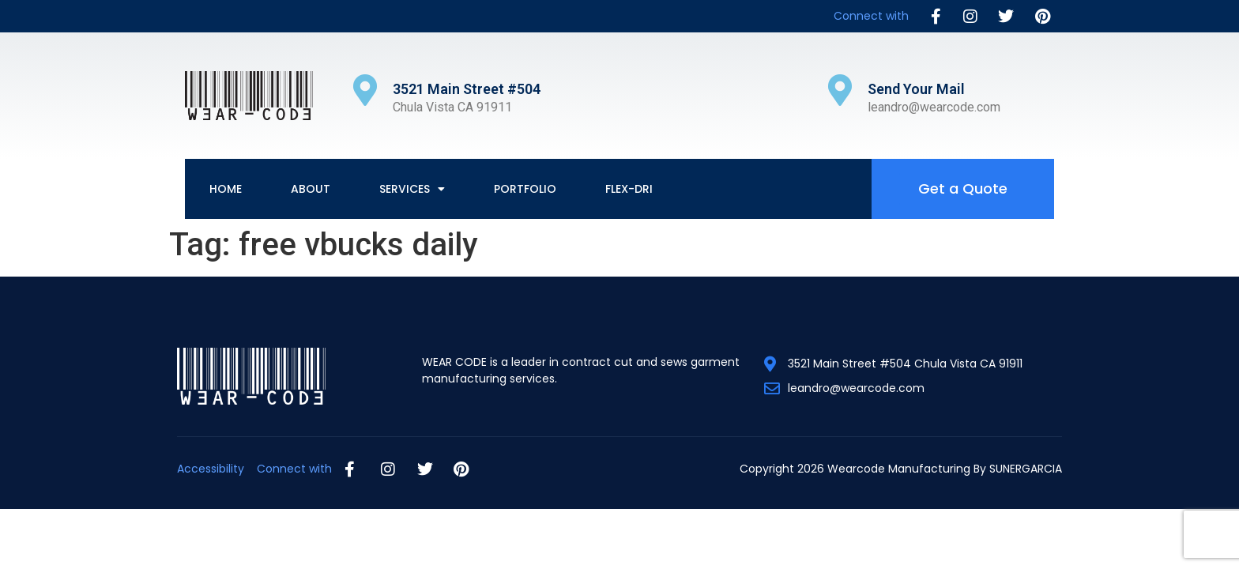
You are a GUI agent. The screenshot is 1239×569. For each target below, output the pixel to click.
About (310, 189)
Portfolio (525, 189)
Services (412, 188)
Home (225, 189)
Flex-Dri (629, 189)
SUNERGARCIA (1025, 469)
